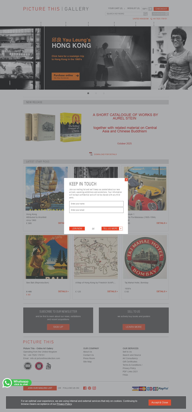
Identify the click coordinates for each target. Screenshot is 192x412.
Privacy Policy (64, 404)
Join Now (77, 228)
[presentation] (92, 219)
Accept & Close (160, 402)
